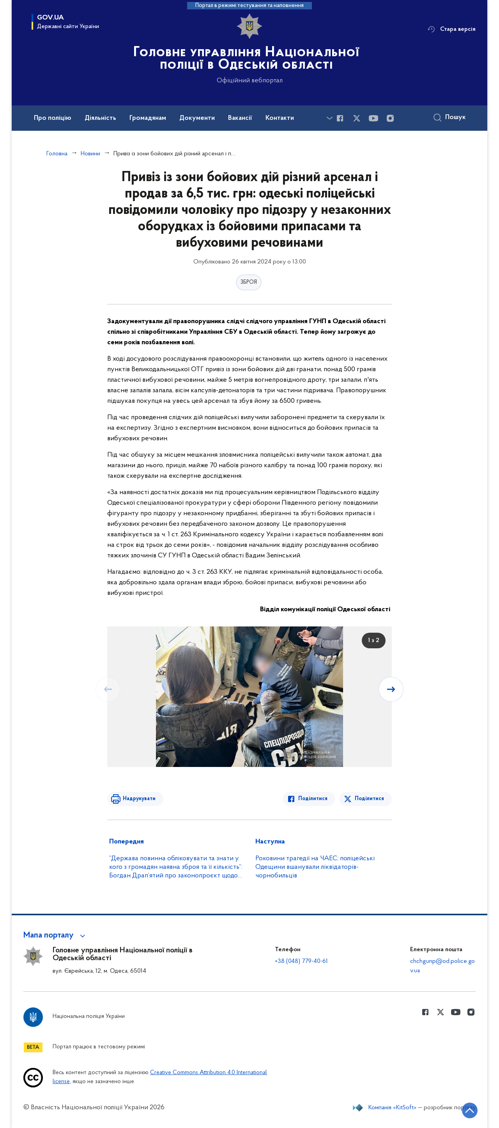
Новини (90, 154)
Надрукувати (139, 799)
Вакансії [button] (240, 118)
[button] (55, 935)
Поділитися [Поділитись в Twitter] (369, 799)
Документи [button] (197, 118)
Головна (56, 154)
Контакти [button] (279, 118)
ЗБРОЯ (249, 282)
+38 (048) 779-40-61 (301, 961)
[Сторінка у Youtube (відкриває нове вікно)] (373, 118)
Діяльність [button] (100, 118)
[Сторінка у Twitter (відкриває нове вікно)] (356, 118)
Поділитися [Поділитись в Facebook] (312, 799)
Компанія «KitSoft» (392, 1108)
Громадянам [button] (147, 118)
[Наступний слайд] (391, 689)
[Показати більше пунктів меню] (329, 118)
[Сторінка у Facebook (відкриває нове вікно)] (340, 118)
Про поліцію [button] (52, 118)
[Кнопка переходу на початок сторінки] (470, 1110)
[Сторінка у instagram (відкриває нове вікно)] (390, 118)
